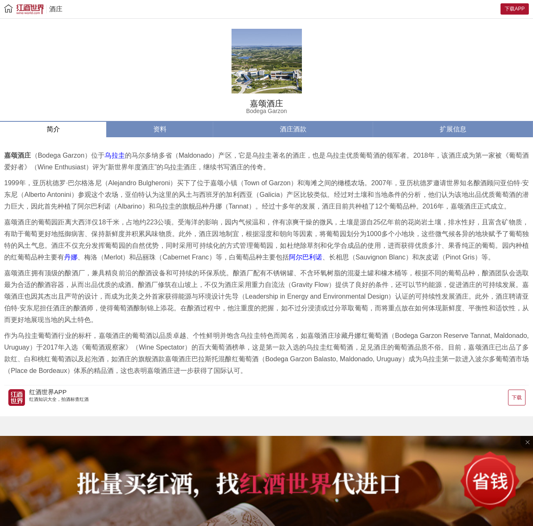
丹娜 (70, 257)
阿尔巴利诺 (305, 257)
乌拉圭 (115, 155)
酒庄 (55, 9)
